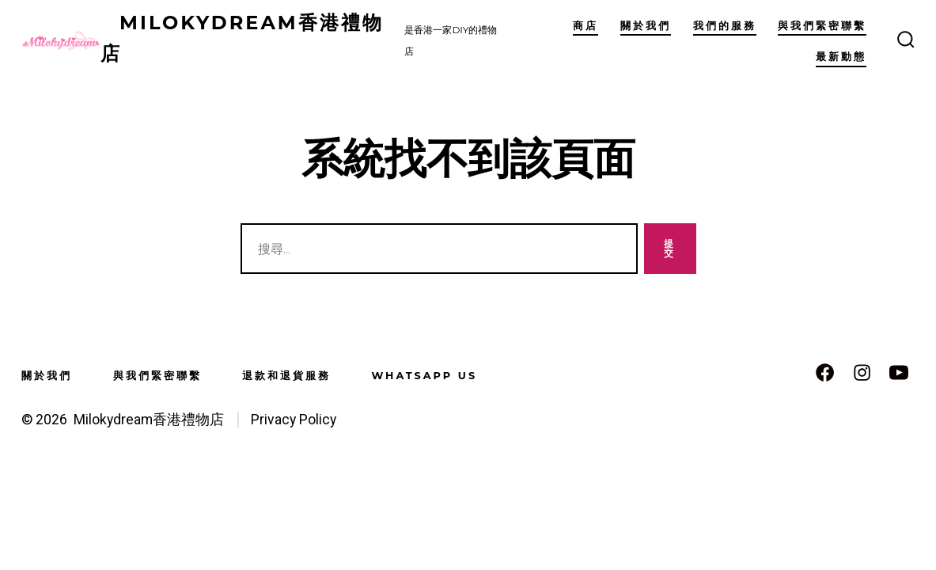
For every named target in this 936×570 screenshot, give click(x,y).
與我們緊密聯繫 (822, 26)
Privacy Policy (293, 420)
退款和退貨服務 (286, 376)
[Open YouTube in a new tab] (899, 372)
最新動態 (841, 57)
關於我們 (645, 26)
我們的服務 (724, 26)
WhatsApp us (424, 376)
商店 (585, 26)
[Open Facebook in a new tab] (825, 372)
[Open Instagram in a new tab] (862, 372)
